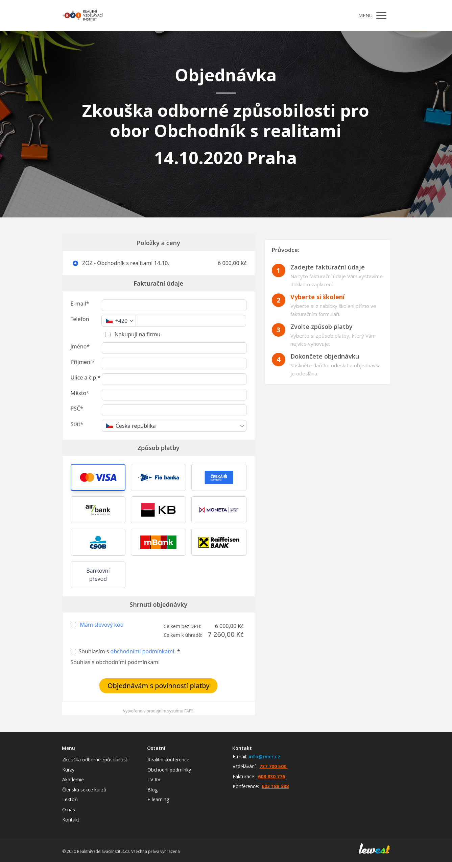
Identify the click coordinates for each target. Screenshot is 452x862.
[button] (98, 477)
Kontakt (70, 819)
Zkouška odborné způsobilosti (95, 759)
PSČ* (77, 408)
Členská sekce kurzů (84, 789)
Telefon (80, 319)
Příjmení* (83, 362)
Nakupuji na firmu (137, 334)
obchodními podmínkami (142, 651)
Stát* (77, 424)
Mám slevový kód (102, 624)
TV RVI (154, 779)
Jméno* (80, 346)
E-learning (158, 799)
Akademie (73, 779)
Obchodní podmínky (169, 769)
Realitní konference (168, 759)
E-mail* (80, 303)
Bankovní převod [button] (98, 574)
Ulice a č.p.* (86, 377)
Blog (152, 789)
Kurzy (68, 769)
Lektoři (70, 799)
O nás (68, 809)
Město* (80, 393)
